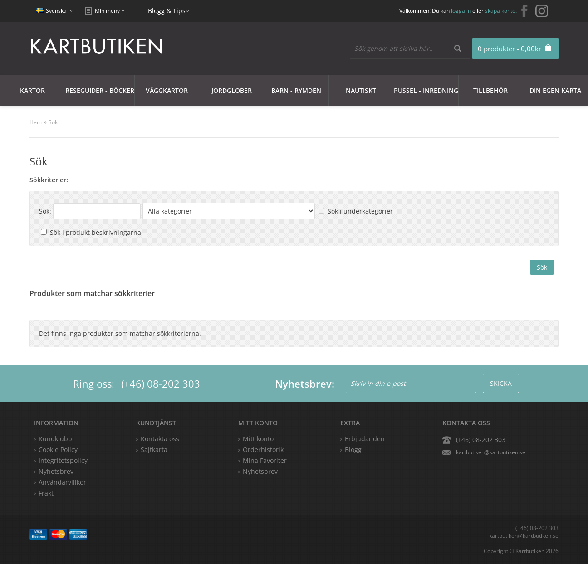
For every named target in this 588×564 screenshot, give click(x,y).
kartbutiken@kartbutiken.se (490, 452)
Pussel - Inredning (426, 90)
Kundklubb (55, 438)
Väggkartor (167, 90)
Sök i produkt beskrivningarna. (96, 232)
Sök (53, 122)
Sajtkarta (154, 449)
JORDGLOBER (231, 90)
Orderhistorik (263, 449)
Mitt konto (258, 438)
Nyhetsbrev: (304, 383)
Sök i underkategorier (360, 211)
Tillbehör (490, 90)
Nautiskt (361, 90)
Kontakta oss (160, 438)
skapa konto (500, 11)
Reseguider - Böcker (99, 90)
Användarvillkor (62, 482)
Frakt (46, 493)
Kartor (32, 90)
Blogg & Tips (167, 10)
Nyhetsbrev (260, 471)
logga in (461, 11)
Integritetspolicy (63, 460)
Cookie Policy (58, 449)
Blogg (353, 449)
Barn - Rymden (296, 90)
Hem (35, 122)
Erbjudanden (365, 438)
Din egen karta (555, 90)
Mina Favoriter (265, 460)
